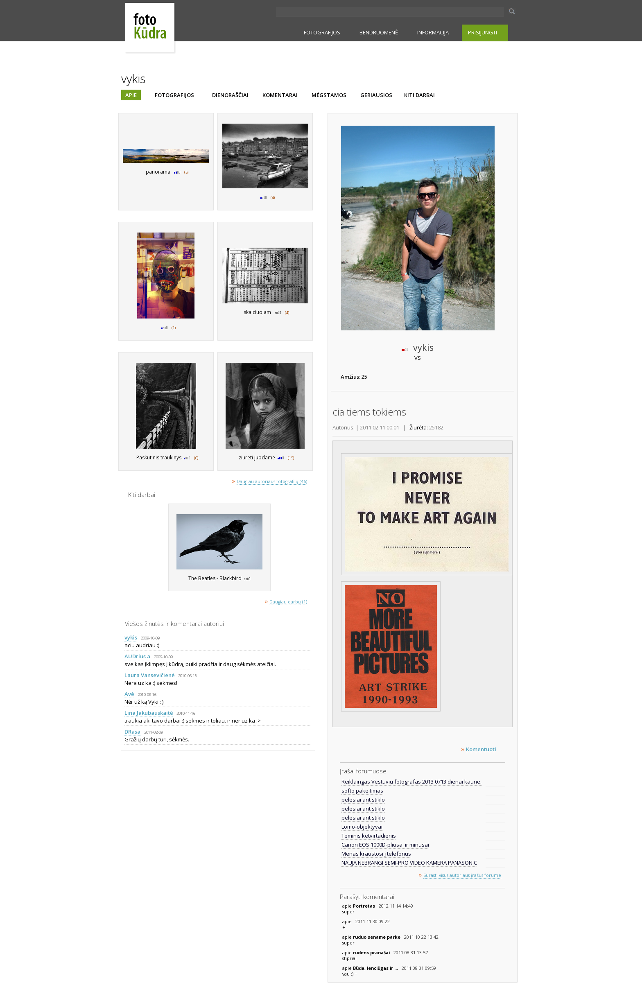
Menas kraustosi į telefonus (376, 853)
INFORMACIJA (433, 32)
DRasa (132, 731)
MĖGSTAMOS (329, 95)
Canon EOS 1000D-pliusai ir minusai (385, 844)
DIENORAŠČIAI (230, 95)
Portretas (364, 906)
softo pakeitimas (362, 790)
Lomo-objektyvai (361, 826)
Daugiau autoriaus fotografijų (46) (272, 481)
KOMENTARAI (280, 95)
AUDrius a (137, 656)
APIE (131, 95)
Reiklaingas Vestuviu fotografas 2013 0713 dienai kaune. (411, 781)
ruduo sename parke (377, 937)
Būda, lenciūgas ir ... (376, 968)
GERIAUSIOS (376, 95)
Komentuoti (481, 749)
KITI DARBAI (419, 95)
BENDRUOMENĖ (378, 32)
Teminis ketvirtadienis (368, 835)
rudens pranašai (372, 953)
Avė (129, 694)
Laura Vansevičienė (149, 675)
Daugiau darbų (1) (288, 602)
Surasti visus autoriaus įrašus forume (462, 875)
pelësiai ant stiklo (363, 799)
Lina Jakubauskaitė (148, 712)
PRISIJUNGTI (482, 32)
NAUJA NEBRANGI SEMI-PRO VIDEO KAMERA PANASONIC (409, 862)
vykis (130, 637)
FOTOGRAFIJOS (322, 32)
